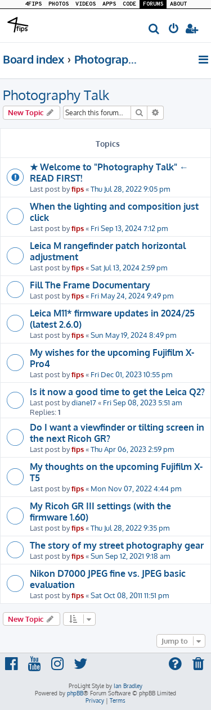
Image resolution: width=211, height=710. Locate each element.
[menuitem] (154, 29)
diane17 (83, 402)
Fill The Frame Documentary (90, 285)
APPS (109, 4)
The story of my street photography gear (117, 545)
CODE (129, 4)
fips (77, 188)
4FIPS (33, 4)
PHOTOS (58, 4)
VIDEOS (85, 4)
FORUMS (153, 4)
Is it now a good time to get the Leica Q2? (117, 391)
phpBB (75, 693)
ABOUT (178, 4)
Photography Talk (56, 94)
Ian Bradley (128, 685)
